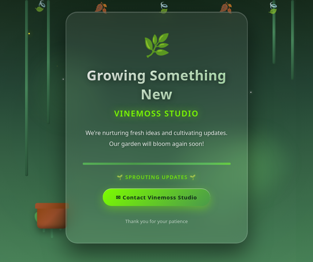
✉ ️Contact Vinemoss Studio (156, 199)
